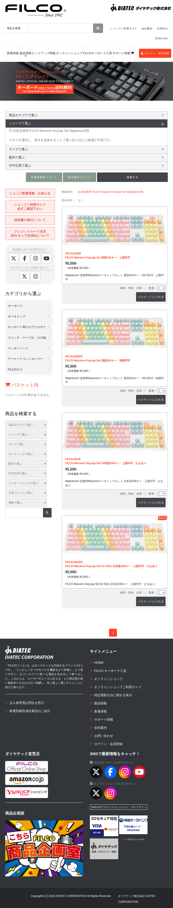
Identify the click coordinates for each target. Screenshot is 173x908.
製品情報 (25, 53)
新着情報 (13, 53)
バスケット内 (22, 384)
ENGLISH (161, 38)
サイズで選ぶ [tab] (86, 149)
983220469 (133, 830)
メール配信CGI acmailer (133, 839)
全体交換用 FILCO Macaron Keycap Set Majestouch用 (49, 131)
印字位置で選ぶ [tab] (86, 165)
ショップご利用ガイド (123, 28)
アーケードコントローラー (25, 359)
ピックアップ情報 (43, 53)
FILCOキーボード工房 (97, 53)
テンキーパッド (18, 348)
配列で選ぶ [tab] (86, 157)
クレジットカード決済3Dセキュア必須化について (30, 233)
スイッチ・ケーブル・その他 (27, 337)
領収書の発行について (30, 220)
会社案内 (147, 28)
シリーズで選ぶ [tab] (86, 123)
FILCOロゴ (15, 369)
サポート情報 (121, 53)
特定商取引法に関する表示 (113, 695)
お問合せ (162, 28)
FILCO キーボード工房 (110, 671)
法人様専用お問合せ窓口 (26, 703)
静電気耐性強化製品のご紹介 (29, 711)
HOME (99, 662)
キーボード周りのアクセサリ (27, 327)
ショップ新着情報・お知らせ (29, 193)
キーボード (15, 305)
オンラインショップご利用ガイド (117, 687)
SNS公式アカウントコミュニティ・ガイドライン (118, 807)
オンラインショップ (69, 53)
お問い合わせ (103, 736)
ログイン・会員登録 (155, 53)
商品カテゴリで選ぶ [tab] (86, 115)
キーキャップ (16, 316)
